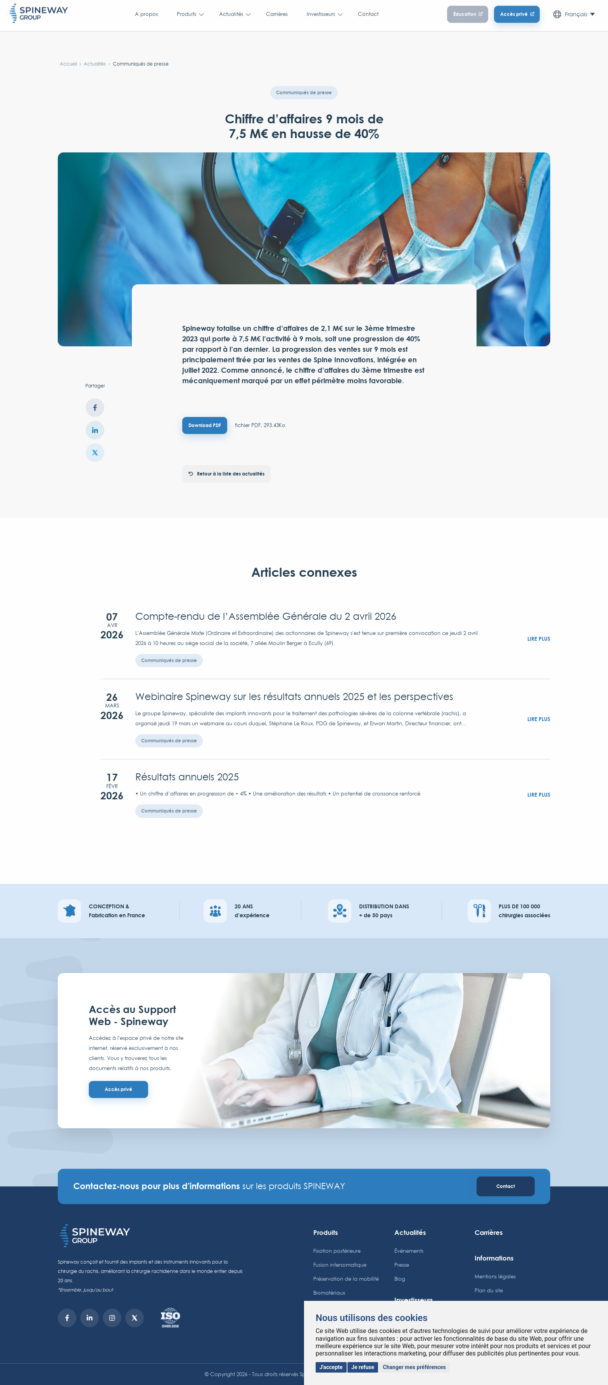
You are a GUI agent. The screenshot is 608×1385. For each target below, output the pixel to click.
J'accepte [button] (331, 1367)
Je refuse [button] (362, 1367)
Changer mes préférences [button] (414, 1367)
